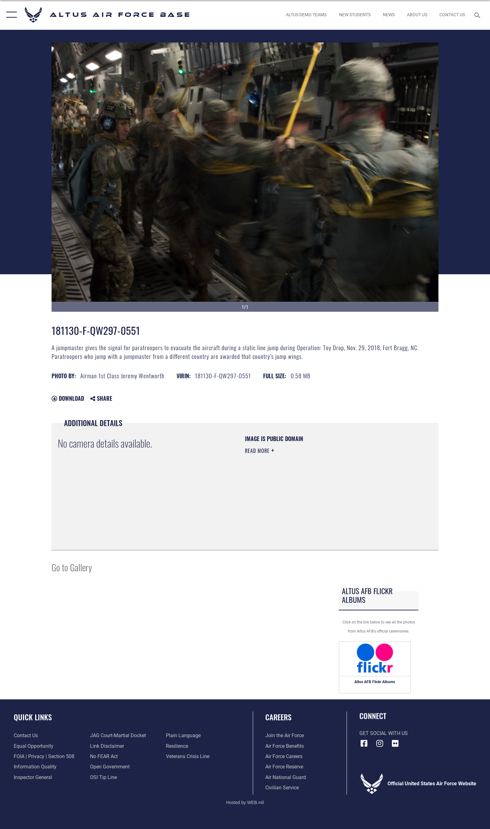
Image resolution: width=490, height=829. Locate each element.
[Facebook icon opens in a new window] (364, 743)
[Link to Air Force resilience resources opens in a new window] (177, 746)
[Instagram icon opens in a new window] (379, 743)
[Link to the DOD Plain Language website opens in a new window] (183, 735)
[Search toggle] (478, 15)
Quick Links (33, 717)
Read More (258, 450)
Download (68, 398)
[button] (10, 15)
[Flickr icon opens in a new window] (395, 743)
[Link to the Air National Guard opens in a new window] (285, 777)
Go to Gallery (72, 567)
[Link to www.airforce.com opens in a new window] (284, 735)
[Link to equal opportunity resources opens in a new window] (33, 746)
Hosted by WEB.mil (245, 802)
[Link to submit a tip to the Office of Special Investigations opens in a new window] (103, 777)
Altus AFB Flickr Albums (374, 682)
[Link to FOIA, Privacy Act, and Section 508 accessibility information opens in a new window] (44, 756)
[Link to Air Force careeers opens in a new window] (283, 756)
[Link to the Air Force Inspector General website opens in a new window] (33, 777)
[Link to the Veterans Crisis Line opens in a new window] (187, 756)
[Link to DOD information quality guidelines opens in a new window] (35, 767)
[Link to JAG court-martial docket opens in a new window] (118, 735)
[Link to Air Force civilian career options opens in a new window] (282, 788)
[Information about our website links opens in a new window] (107, 746)
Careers (278, 717)
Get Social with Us (383, 733)
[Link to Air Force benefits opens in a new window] (284, 746)
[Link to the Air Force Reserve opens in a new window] (284, 767)
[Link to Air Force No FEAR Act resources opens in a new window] (104, 756)
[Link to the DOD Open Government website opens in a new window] (110, 767)
